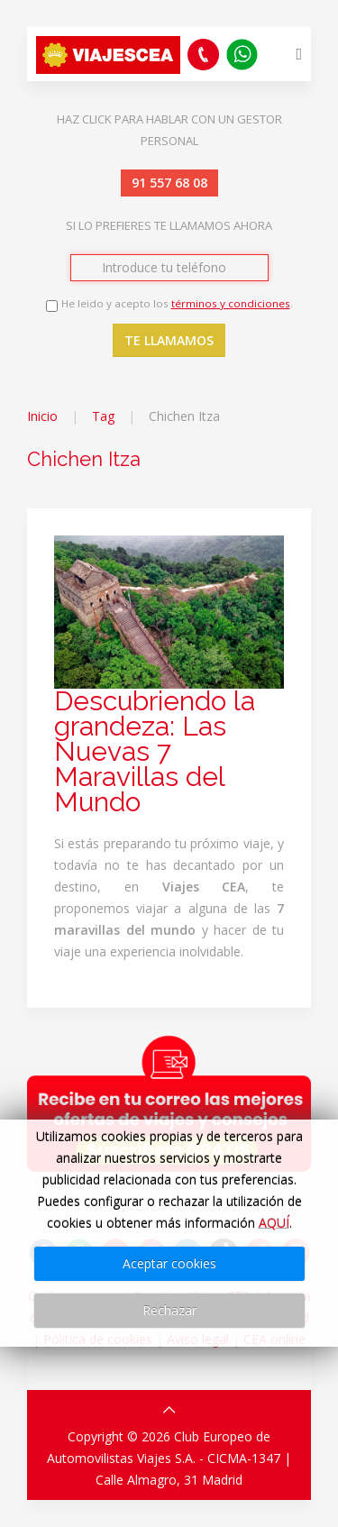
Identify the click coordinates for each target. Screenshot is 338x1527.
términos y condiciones (230, 303)
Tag (103, 416)
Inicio (42, 416)
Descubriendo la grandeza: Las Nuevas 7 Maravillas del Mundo (154, 751)
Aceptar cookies (169, 1263)
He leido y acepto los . (177, 303)
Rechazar (169, 1310)
